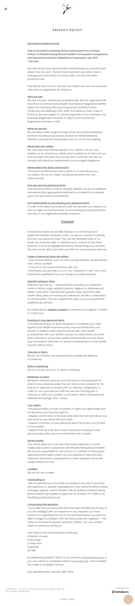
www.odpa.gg (80, 561)
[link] (67, 8)
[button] (6, 9)
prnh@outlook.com (49, 497)
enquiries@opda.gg (92, 557)
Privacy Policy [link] (67, 599)
